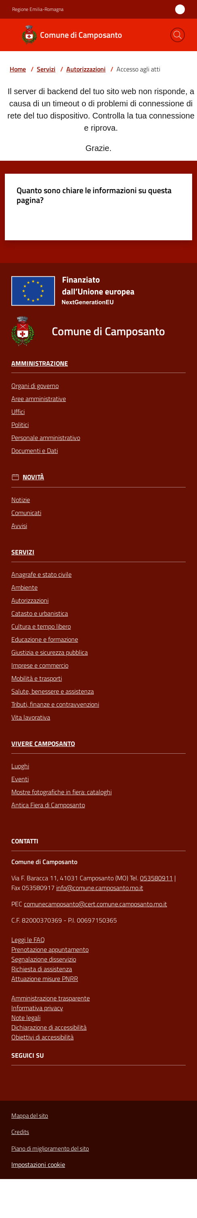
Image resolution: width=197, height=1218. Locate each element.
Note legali (25, 1017)
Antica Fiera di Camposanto (48, 805)
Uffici (18, 411)
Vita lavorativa (30, 717)
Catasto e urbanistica (39, 613)
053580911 (156, 878)
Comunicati (26, 512)
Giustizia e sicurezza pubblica (49, 652)
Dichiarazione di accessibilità (49, 1027)
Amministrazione (39, 363)
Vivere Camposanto (43, 744)
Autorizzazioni (86, 69)
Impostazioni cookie (38, 1164)
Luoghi (20, 766)
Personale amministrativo (45, 437)
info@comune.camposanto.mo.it (99, 887)
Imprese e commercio (39, 665)
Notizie (20, 499)
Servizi (46, 69)
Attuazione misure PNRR (44, 978)
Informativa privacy (37, 1008)
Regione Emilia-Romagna (38, 9)
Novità (33, 477)
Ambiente (24, 587)
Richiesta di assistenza (41, 969)
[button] (177, 35)
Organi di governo (35, 385)
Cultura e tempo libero (41, 626)
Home (18, 69)
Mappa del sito (29, 1115)
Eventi (20, 779)
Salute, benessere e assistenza (52, 691)
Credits (20, 1131)
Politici (20, 424)
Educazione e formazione (44, 639)
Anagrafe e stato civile (41, 574)
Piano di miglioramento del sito (50, 1148)
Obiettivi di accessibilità (42, 1037)
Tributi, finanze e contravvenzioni (55, 704)
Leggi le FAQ (28, 939)
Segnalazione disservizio (43, 959)
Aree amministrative (38, 398)
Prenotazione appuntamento (50, 949)
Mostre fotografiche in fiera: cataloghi (61, 792)
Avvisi (19, 525)
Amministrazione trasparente (50, 998)
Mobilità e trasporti (36, 678)
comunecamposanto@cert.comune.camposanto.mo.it (95, 904)
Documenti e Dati (34, 450)
